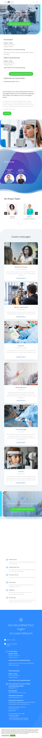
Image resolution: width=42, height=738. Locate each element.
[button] (5, 213)
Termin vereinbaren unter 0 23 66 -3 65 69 (19, 24)
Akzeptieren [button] (13, 735)
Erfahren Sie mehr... (21, 278)
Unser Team (7, 113)
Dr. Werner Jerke (9, 170)
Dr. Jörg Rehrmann (21, 170)
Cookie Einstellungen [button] (5, 735)
